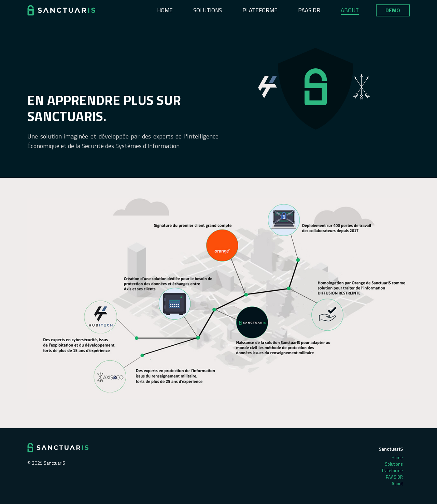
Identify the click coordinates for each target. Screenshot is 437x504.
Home (165, 10)
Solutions (207, 10)
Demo (392, 10)
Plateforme (260, 10)
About (350, 10)
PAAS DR (309, 10)
